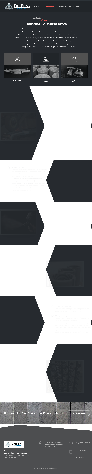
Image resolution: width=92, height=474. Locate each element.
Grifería (74, 81)
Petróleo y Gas (46, 81)
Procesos (50, 7)
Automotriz (17, 81)
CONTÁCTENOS (79, 413)
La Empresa (37, 7)
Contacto (37, 18)
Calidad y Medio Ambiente (69, 7)
